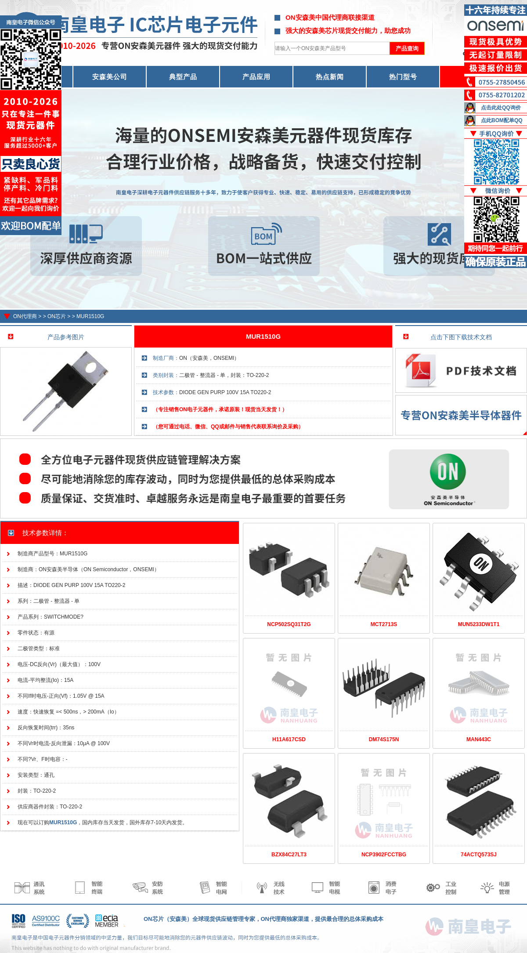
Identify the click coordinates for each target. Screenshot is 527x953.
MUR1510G (90, 316)
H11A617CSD (289, 739)
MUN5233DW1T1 (479, 624)
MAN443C (478, 739)
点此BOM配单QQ (502, 120)
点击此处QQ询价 (501, 108)
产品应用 (256, 76)
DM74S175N (384, 739)
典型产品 (183, 76)
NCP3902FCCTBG (383, 855)
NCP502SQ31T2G (288, 624)
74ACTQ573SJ (479, 855)
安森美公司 (109, 76)
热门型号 (403, 76)
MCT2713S (384, 624)
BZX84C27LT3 (289, 855)
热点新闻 (330, 76)
